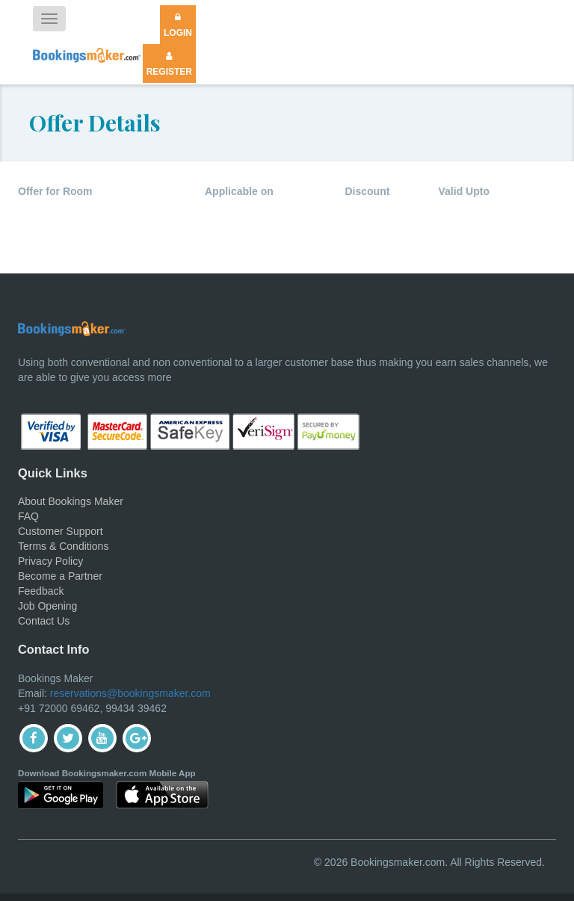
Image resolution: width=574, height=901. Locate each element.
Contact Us (44, 621)
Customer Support (60, 531)
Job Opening (47, 606)
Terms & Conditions (63, 546)
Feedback (41, 591)
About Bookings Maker (70, 501)
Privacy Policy (50, 561)
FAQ (28, 516)
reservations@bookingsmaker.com (130, 693)
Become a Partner (60, 576)
